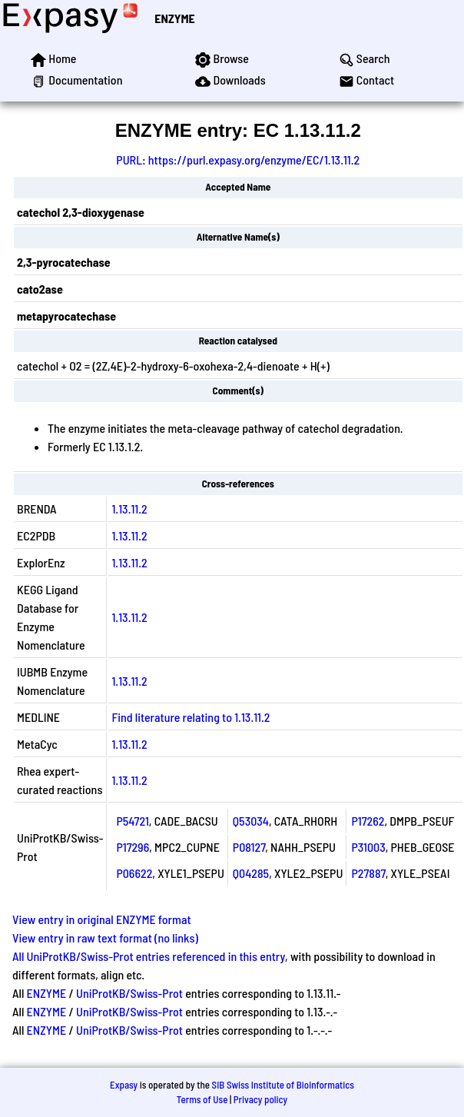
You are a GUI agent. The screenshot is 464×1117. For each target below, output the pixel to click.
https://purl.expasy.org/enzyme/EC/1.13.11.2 (254, 159)
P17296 (132, 846)
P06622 (134, 873)
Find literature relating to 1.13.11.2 (190, 717)
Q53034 (251, 820)
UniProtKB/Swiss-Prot (129, 993)
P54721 (132, 820)
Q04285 (251, 873)
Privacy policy (260, 1099)
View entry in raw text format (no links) (105, 937)
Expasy (124, 1085)
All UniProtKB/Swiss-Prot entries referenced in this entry (148, 956)
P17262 (367, 820)
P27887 (368, 873)
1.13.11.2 (129, 508)
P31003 (368, 846)
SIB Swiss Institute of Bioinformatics (283, 1085)
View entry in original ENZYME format (101, 919)
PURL (129, 159)
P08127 (249, 846)
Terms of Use (202, 1099)
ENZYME (174, 18)
